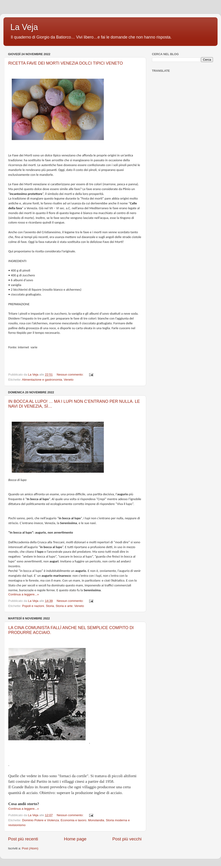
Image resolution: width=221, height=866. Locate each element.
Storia (50, 606)
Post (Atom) (30, 848)
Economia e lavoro (73, 820)
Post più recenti (23, 838)
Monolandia (96, 820)
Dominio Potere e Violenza (40, 820)
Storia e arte (64, 606)
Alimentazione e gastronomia (42, 379)
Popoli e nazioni (33, 606)
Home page (75, 838)
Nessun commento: (70, 374)
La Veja (24, 27)
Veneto (68, 379)
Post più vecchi (127, 838)
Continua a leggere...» (23, 594)
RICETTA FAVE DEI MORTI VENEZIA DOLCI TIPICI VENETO (65, 63)
